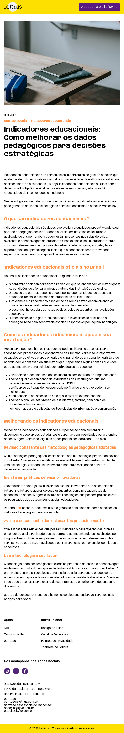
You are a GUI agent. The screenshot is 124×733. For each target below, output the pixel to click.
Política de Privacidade (57, 641)
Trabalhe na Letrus (54, 647)
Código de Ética (52, 628)
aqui (19, 508)
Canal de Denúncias (54, 634)
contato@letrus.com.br (21, 701)
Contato (10, 641)
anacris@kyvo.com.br (19, 708)
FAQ (6, 628)
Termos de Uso (14, 634)
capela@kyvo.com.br (18, 711)
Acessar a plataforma (99, 7)
